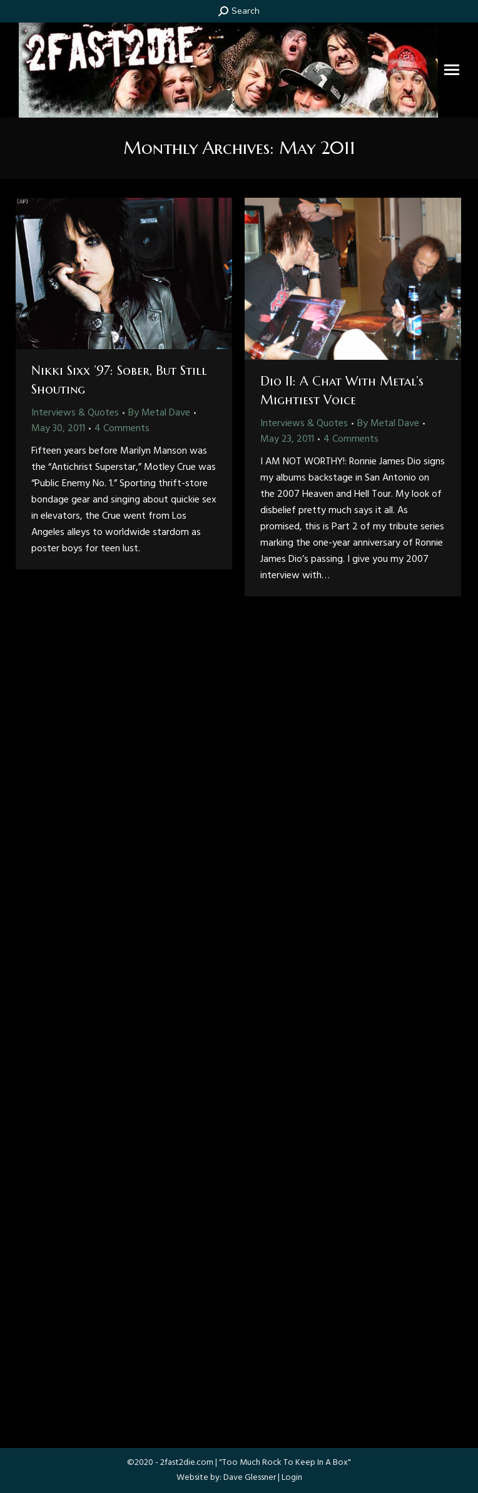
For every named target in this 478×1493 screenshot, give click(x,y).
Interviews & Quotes (75, 413)
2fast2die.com (186, 1462)
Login (292, 1477)
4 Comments (122, 428)
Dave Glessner (249, 1477)
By (159, 412)
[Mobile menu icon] (451, 70)
